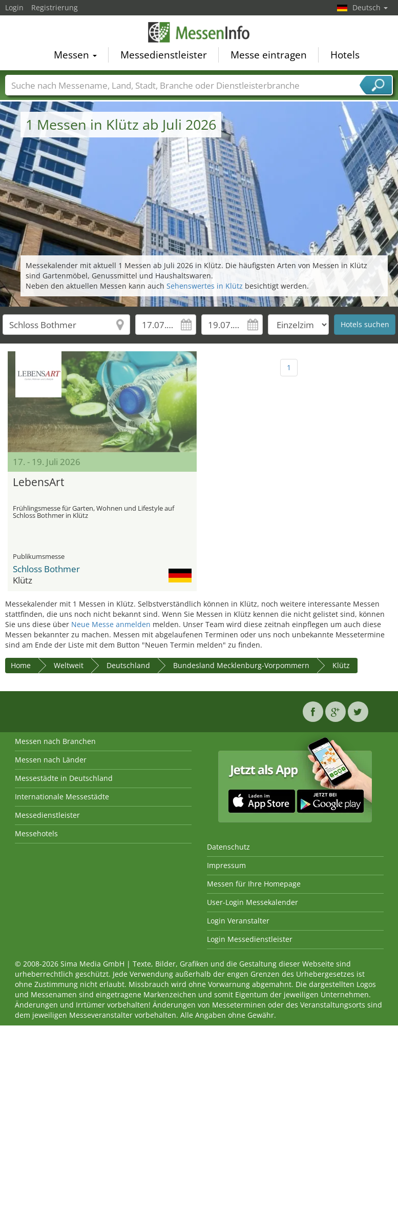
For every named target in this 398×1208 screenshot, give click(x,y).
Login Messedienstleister (249, 939)
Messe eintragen (269, 56)
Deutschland (128, 665)
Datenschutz (228, 847)
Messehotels (36, 833)
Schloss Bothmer (46, 569)
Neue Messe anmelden (111, 624)
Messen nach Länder (51, 759)
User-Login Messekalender (252, 902)
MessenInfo (199, 33)
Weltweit (68, 665)
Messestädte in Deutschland (64, 778)
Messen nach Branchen (55, 741)
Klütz (341, 665)
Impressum (226, 865)
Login (14, 7)
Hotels (345, 56)
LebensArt (38, 482)
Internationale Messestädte (62, 796)
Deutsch (370, 7)
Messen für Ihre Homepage (254, 884)
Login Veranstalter (238, 920)
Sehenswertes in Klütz (204, 286)
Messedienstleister (163, 56)
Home (21, 665)
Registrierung (54, 7)
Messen (75, 56)
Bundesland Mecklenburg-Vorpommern (241, 665)
